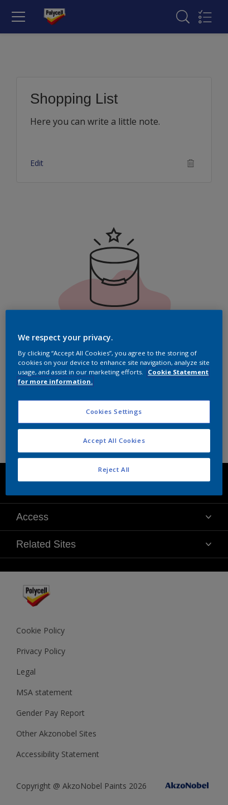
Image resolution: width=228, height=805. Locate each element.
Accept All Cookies (114, 440)
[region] (114, 403)
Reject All (114, 469)
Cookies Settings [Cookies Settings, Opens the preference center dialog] (114, 412)
